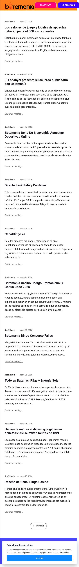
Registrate (45, 5)
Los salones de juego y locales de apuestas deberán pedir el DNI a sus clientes (35, 29)
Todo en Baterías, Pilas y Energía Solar (32, 380)
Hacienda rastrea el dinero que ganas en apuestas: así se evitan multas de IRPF (33, 431)
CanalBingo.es (15, 234)
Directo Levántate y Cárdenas (26, 185)
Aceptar (39, 558)
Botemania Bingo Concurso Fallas (29, 335)
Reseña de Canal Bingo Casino (26, 482)
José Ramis (10, 22)
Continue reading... (14, 61)
